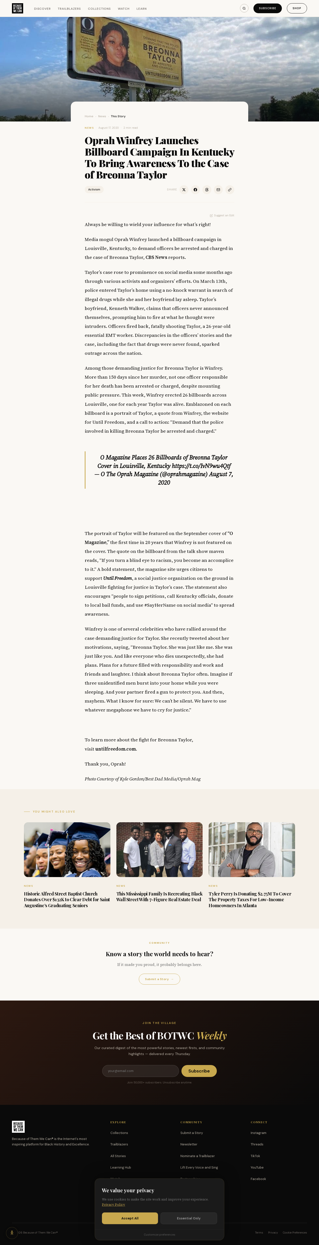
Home (89, 116)
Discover (42, 9)
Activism (94, 189)
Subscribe (267, 8)
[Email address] (140, 1071)
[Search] (244, 8)
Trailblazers (69, 9)
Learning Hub (120, 1167)
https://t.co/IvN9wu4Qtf (201, 466)
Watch (124, 9)
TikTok (255, 1156)
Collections (99, 9)
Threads (257, 1144)
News (102, 116)
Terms (259, 1232)
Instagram (258, 1133)
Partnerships (190, 1179)
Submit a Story (159, 979)
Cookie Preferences (295, 1232)
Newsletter (188, 1144)
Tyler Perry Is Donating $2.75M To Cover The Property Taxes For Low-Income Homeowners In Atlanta (250, 899)
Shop (297, 8)
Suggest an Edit (222, 215)
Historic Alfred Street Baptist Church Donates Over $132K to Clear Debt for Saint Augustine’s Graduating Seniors (67, 899)
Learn (142, 9)
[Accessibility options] (12, 1233)
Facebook (258, 1179)
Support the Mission (195, 1190)
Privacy (273, 1232)
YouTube (257, 1167)
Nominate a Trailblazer (197, 1156)
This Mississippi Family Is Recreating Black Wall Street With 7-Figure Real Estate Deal (159, 896)
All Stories (118, 1156)
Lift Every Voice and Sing (199, 1167)
